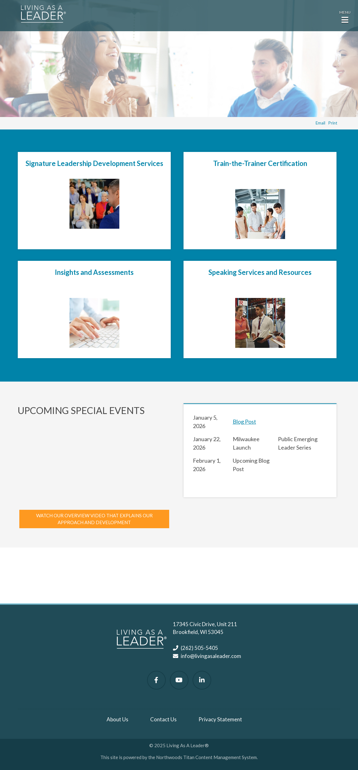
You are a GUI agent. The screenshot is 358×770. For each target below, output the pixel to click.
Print (332, 122)
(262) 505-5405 (199, 648)
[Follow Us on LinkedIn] (202, 680)
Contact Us (163, 719)
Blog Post (244, 421)
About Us (117, 719)
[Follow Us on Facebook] (156, 680)
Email (320, 122)
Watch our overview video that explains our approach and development (94, 519)
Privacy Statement (220, 719)
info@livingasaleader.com (211, 656)
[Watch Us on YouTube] (179, 680)
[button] (345, 16)
